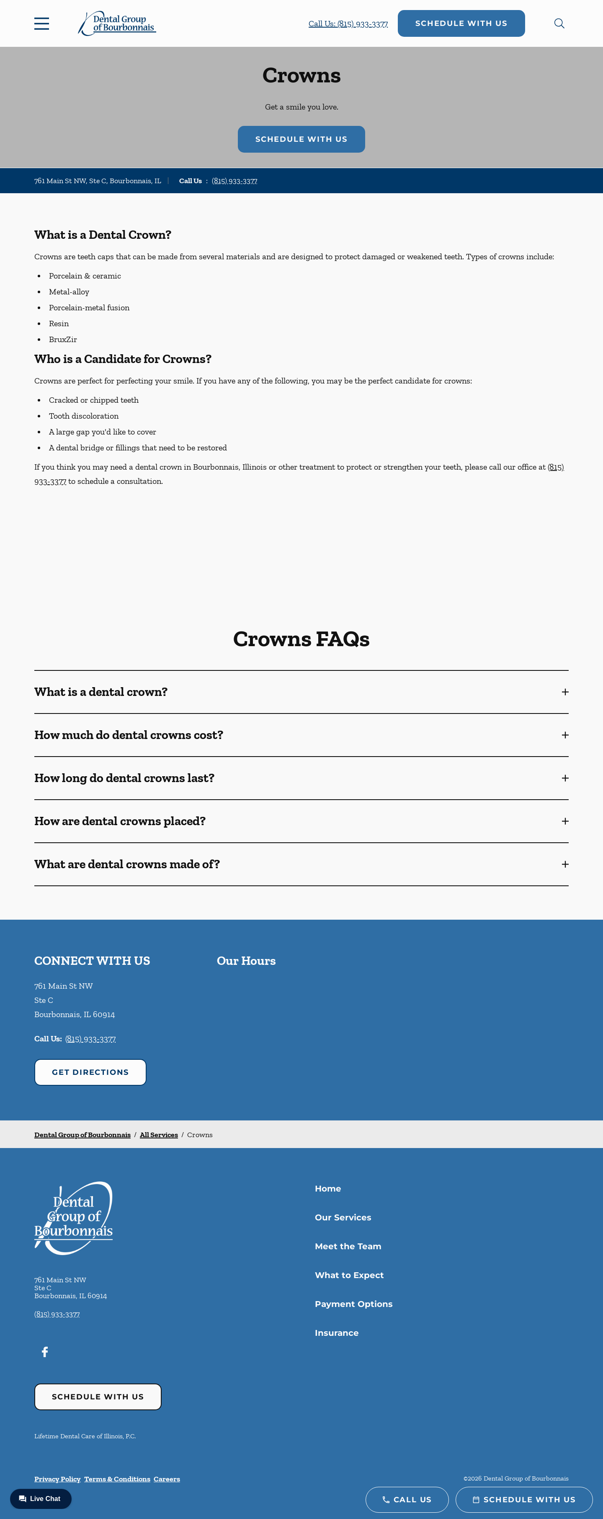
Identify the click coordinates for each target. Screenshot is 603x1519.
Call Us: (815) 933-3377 (348, 23)
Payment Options (354, 1304)
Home (328, 1189)
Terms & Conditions (117, 1478)
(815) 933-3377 (234, 180)
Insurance (337, 1333)
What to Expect (349, 1275)
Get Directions (90, 1072)
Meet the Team (348, 1246)
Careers (167, 1478)
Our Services (343, 1217)
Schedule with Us (461, 23)
